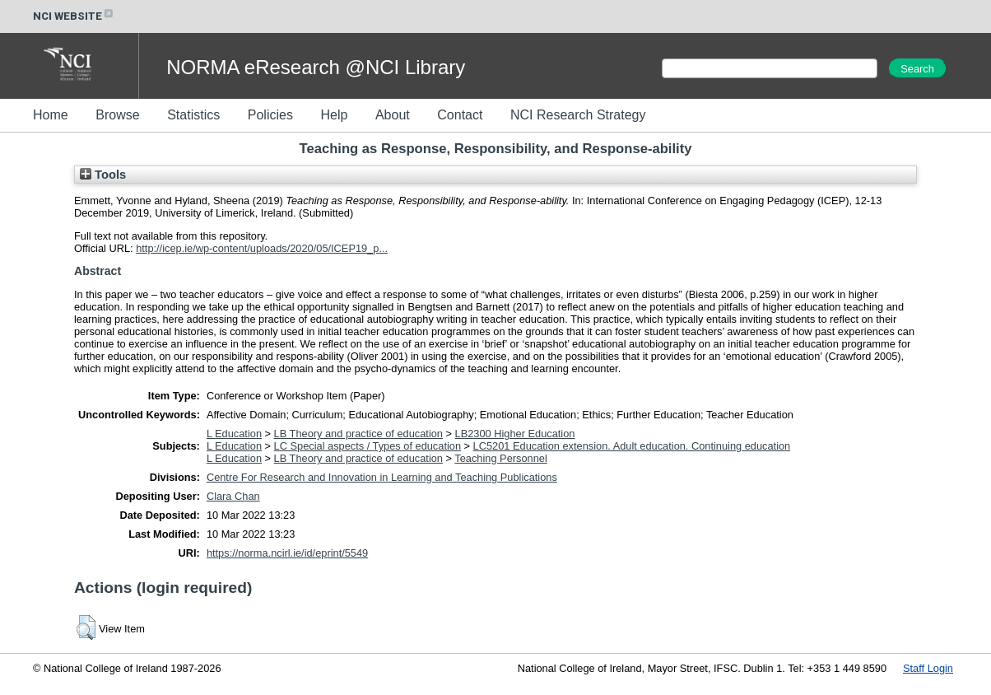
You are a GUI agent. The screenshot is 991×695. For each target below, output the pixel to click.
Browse (117, 115)
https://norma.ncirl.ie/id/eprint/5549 (287, 553)
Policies (270, 115)
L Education (234, 433)
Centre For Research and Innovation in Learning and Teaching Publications (382, 477)
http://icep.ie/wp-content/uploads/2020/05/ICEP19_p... (262, 248)
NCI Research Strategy (578, 115)
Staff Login (928, 668)
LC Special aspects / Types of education (367, 446)
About (392, 115)
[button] (86, 627)
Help (333, 115)
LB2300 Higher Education (515, 433)
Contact (459, 115)
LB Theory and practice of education (358, 433)
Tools (103, 174)
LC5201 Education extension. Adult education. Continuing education (632, 446)
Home (50, 115)
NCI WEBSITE (74, 16)
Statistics (193, 115)
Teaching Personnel (500, 458)
